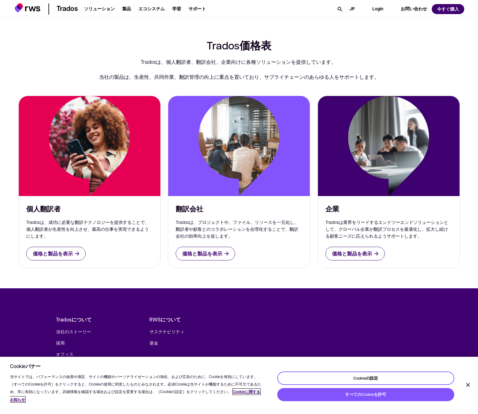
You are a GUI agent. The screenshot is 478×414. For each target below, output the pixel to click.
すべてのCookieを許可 (365, 394)
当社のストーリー (73, 331)
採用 (60, 343)
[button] (27, 8)
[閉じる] (468, 385)
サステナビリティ (166, 331)
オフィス (64, 354)
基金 (153, 343)
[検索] (340, 9)
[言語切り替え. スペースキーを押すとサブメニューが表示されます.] (352, 9)
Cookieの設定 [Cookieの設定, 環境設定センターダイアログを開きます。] (365, 378)
